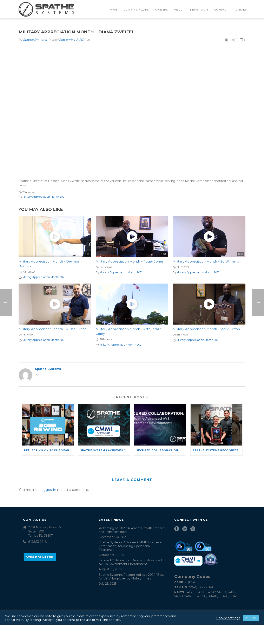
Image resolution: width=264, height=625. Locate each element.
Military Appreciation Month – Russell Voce (52, 329)
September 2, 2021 (72, 40)
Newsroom (199, 9)
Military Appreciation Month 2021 (43, 196)
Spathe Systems (35, 40)
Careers (161, 9)
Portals (240, 9)
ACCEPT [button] (250, 617)
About (179, 9)
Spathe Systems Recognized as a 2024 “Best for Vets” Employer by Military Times (217, 450)
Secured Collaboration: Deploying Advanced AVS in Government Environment (161, 450)
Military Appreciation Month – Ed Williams (206, 261)
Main (113, 9)
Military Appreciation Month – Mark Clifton (206, 329)
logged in (48, 490)
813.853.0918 (37, 542)
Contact (220, 9)
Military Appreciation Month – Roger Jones (129, 261)
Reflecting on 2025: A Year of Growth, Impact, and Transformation (49, 450)
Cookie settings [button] (228, 618)
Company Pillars (136, 9)
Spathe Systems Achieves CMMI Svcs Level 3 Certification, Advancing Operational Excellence (105, 450)
